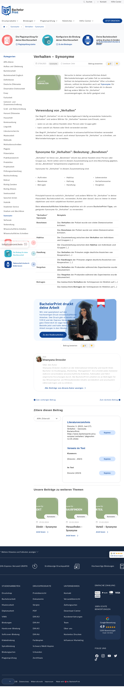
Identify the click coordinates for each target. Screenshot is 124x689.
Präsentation (9, 153)
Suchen (89, 2)
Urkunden (37, 652)
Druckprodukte (9, 21)
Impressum (49, 682)
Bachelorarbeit (10, 71)
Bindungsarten (8, 652)
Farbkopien (38, 640)
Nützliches (67, 21)
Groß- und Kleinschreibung (15, 109)
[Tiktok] (96, 659)
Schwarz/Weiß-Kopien (43, 646)
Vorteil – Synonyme (106, 526)
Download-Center (72, 611)
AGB (15, 682)
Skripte (36, 605)
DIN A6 (36, 634)
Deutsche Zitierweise (12, 84)
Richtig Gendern (10, 184)
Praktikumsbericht (11, 158)
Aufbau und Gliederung (13, 66)
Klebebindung (8, 640)
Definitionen (9, 80)
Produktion (8, 162)
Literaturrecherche (11, 131)
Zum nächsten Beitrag (109, 400)
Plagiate (7, 149)
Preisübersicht (39, 593)
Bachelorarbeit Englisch (13, 75)
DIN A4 (36, 622)
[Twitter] (115, 655)
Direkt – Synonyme (46, 526)
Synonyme (8, 216)
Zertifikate (38, 658)
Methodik (7, 140)
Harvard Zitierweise (12, 113)
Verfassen (8, 220)
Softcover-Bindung (11, 634)
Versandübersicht (72, 599)
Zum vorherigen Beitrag (46, 400)
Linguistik (7, 127)
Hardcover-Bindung (11, 628)
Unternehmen (72, 586)
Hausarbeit (8, 118)
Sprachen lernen (10, 198)
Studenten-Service (11, 207)
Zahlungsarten (70, 605)
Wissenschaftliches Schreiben (16, 233)
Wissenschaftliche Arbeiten (15, 229)
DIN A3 (36, 616)
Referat (7, 180)
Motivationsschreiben (12, 144)
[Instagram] (103, 655)
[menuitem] (7, 682)
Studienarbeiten (11, 586)
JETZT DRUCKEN (112, 21)
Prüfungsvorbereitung (13, 171)
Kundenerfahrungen (73, 616)
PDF (35, 611)
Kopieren (107, 433)
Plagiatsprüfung (47, 21)
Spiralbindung (8, 646)
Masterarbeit (9, 136)
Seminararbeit (9, 193)
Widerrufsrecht (37, 682)
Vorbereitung (9, 224)
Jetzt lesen (40, 532)
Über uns (68, 628)
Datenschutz (24, 682)
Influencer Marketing (74, 640)
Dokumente (38, 599)
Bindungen (28, 21)
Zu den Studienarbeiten (53, 334)
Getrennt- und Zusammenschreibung (13, 103)
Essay (6, 93)
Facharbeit (8, 98)
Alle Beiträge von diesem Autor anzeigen (64, 388)
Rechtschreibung (10, 176)
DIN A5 (36, 628)
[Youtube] (109, 655)
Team (66, 622)
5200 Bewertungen (108, 630)
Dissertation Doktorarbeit (14, 89)
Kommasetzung (10, 122)
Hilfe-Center (116, 2)
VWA (4, 616)
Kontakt (103, 2)
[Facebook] (97, 655)
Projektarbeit (9, 167)
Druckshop (7, 593)
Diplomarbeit (8, 611)
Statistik (7, 202)
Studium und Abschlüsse (14, 211)
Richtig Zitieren (10, 189)
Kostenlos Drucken (73, 634)
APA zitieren (9, 62)
